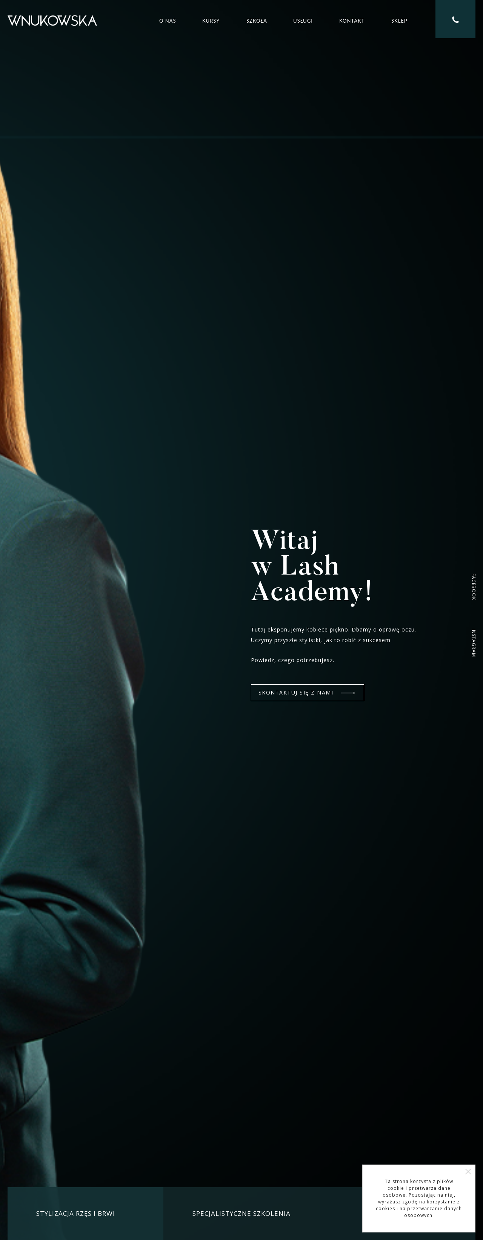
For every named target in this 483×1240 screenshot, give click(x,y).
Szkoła (256, 21)
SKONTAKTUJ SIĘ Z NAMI (306, 692)
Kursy (211, 21)
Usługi (303, 21)
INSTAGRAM (474, 642)
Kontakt (352, 21)
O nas (167, 21)
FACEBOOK (474, 586)
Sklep (399, 21)
